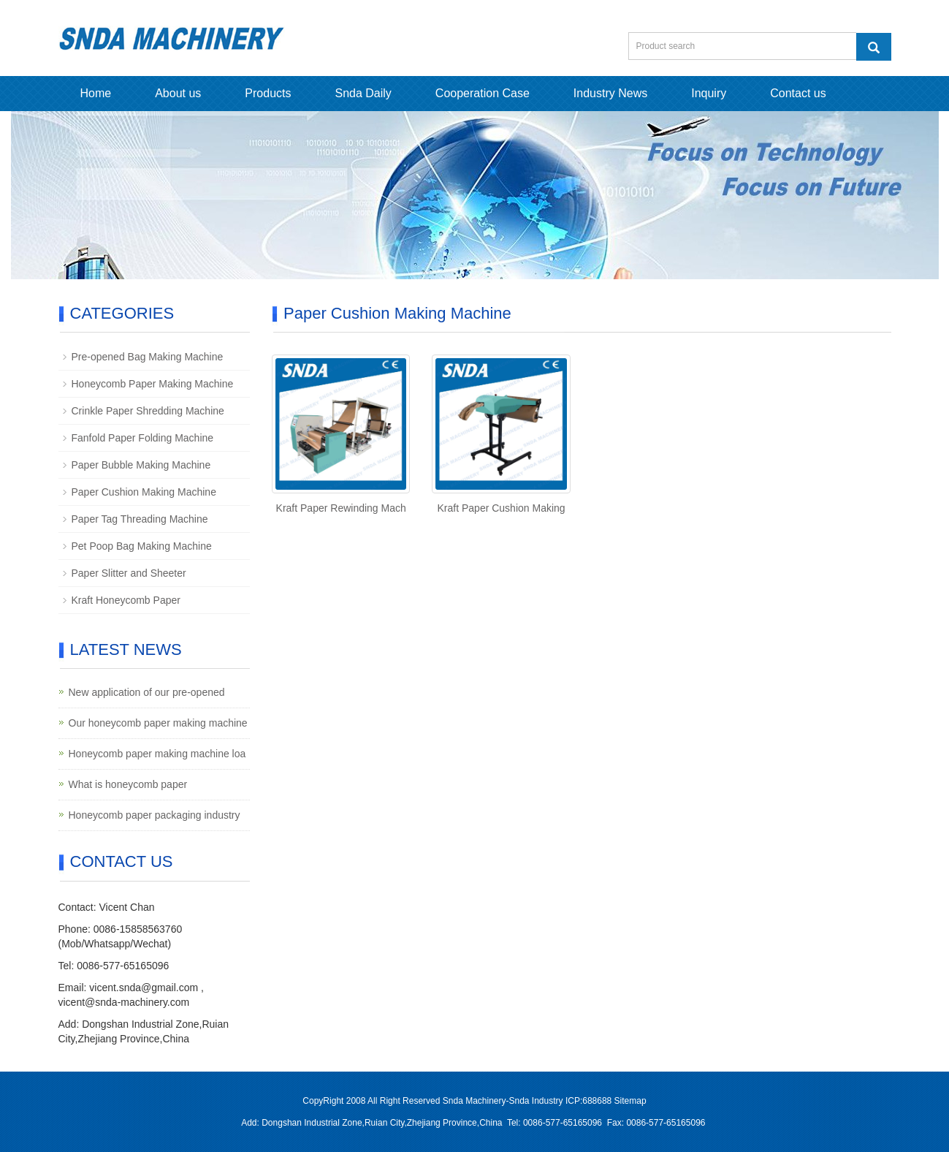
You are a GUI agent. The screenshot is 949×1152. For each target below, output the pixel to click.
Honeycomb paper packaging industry (154, 815)
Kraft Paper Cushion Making (501, 508)
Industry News (610, 93)
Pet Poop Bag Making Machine (142, 546)
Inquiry (708, 93)
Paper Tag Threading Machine (140, 519)
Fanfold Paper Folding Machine (143, 438)
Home (96, 93)
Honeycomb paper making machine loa (157, 753)
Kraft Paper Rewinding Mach (341, 508)
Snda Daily (363, 93)
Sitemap (630, 1101)
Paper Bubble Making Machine (141, 465)
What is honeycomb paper (128, 784)
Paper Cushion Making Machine (144, 492)
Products (268, 93)
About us (178, 93)
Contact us (798, 93)
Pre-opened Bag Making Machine (148, 357)
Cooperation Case (482, 93)
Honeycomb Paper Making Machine (153, 384)
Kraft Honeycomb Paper (126, 600)
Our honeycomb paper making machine (158, 723)
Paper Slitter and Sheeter (129, 573)
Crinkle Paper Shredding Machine (148, 411)
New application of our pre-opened (147, 692)
